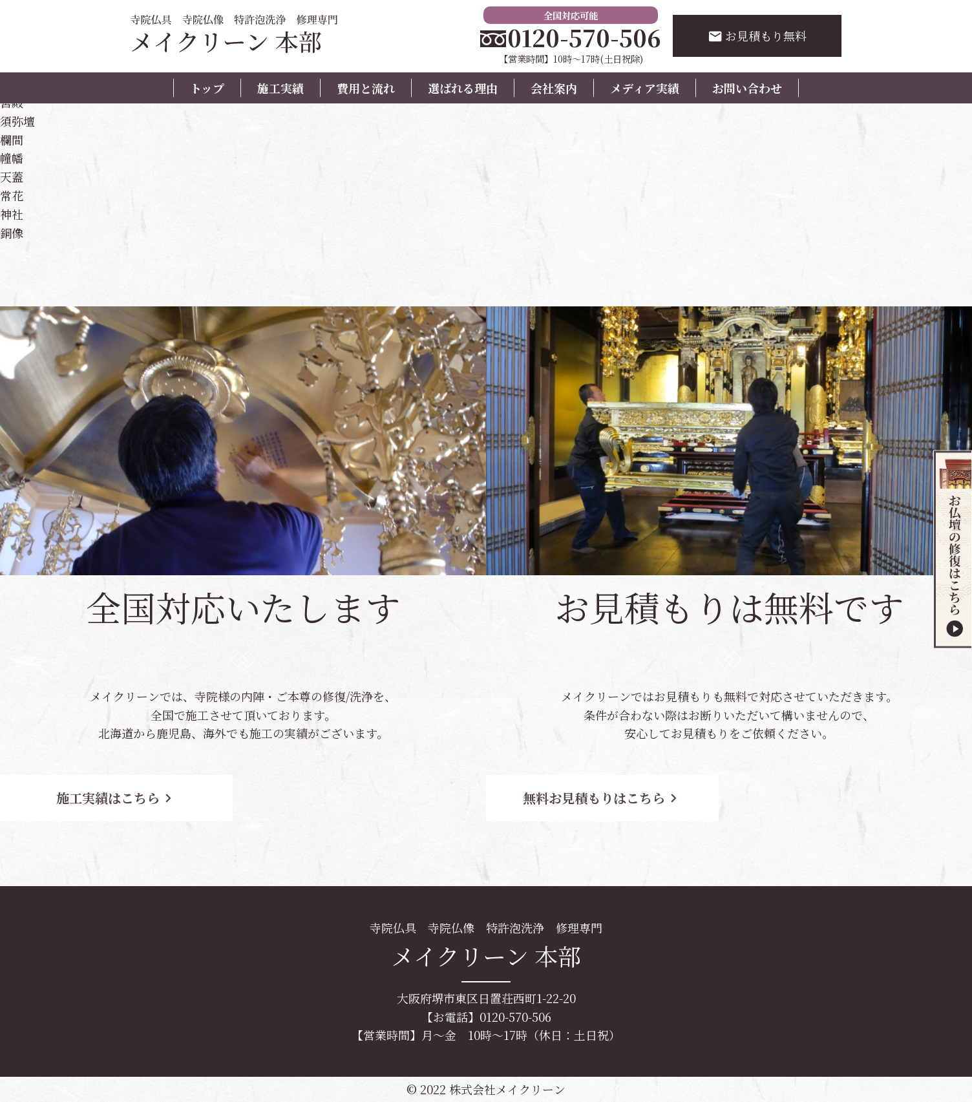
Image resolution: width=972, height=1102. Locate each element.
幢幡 (11, 157)
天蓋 (11, 176)
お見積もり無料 (757, 35)
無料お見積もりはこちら (602, 798)
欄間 (11, 139)
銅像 (11, 232)
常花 (11, 195)
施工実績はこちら (116, 798)
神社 (11, 214)
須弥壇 (17, 120)
